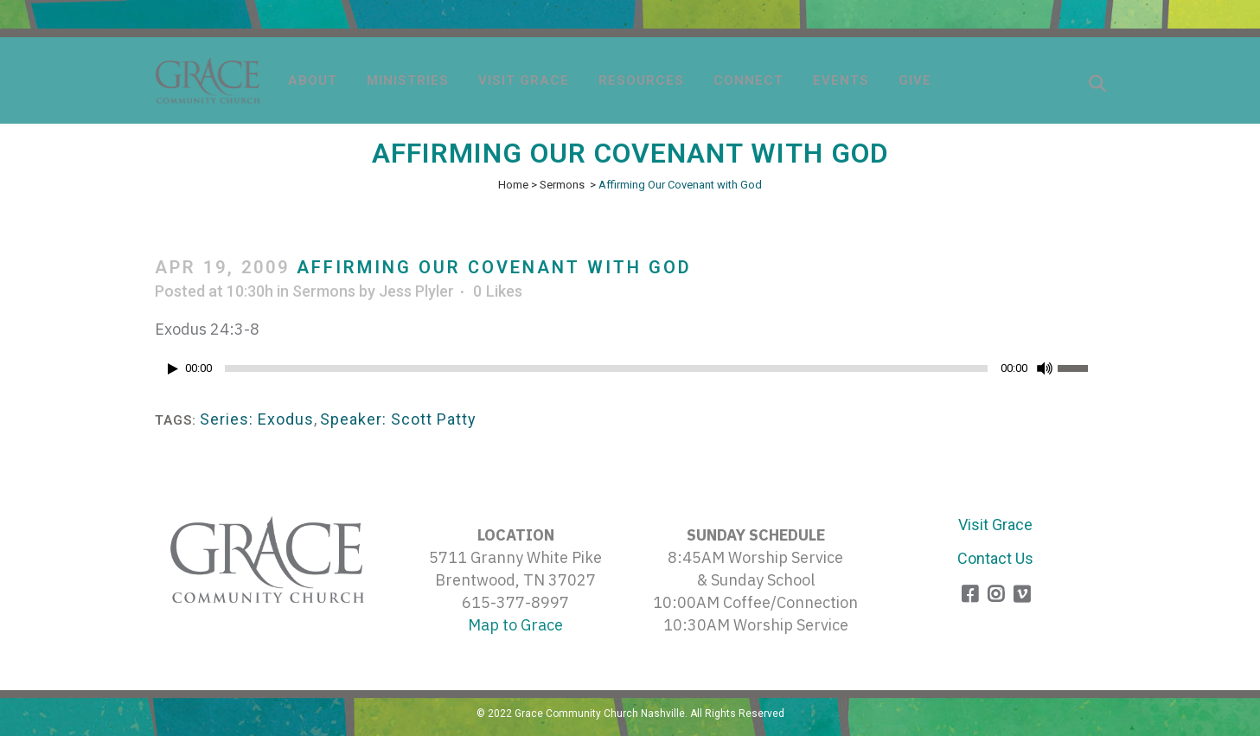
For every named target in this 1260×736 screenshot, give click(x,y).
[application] (630, 373)
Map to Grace (515, 625)
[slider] (606, 368)
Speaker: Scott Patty (398, 419)
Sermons (562, 184)
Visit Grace (995, 524)
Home (513, 184)
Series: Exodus (257, 419)
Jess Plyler (416, 291)
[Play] (173, 368)
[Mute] (1044, 368)
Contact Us (995, 558)
